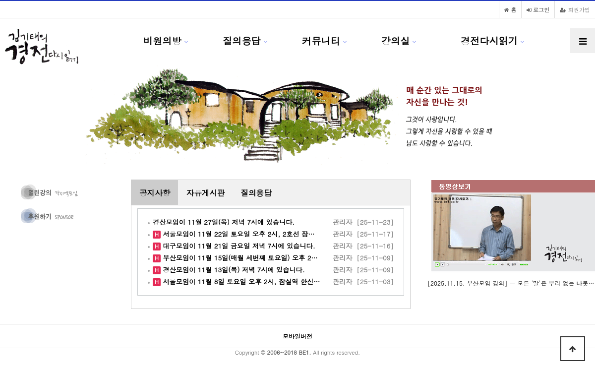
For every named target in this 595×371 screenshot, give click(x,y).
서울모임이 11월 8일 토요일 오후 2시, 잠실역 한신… (240, 281)
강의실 (395, 40)
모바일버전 (297, 336)
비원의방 (162, 40)
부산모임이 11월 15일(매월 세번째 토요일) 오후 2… (239, 257)
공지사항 (154, 192)
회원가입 (575, 9)
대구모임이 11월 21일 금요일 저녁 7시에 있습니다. (238, 245)
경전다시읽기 (489, 40)
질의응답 (242, 40)
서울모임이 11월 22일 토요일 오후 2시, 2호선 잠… (238, 234)
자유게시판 (205, 192)
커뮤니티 (321, 40)
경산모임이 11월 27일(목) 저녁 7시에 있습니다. (224, 222)
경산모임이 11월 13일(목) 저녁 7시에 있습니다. (233, 269)
